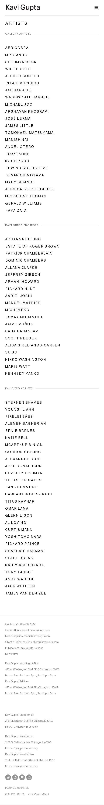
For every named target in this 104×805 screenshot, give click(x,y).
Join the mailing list (22, 777)
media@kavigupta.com (37, 635)
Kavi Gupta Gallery (22, 8)
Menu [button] (96, 7)
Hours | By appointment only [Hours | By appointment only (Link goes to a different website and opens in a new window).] (21, 726)
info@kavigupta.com (38, 630)
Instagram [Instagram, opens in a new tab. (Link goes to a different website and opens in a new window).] (8, 777)
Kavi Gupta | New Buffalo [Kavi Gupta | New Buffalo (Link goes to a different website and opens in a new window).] (19, 754)
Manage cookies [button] (17, 788)
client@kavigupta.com (46, 641)
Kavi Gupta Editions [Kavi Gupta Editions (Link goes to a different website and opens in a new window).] (31, 647)
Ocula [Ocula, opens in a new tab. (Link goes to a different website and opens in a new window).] (29, 777)
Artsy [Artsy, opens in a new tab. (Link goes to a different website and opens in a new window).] (15, 777)
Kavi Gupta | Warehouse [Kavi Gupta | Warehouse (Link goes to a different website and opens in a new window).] (19, 736)
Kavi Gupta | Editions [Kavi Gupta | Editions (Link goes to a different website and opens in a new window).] (17, 681)
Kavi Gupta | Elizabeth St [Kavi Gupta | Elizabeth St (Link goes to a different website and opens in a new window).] (19, 714)
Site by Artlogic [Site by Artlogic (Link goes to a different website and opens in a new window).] (38, 794)
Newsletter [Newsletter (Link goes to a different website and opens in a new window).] (11, 653)
